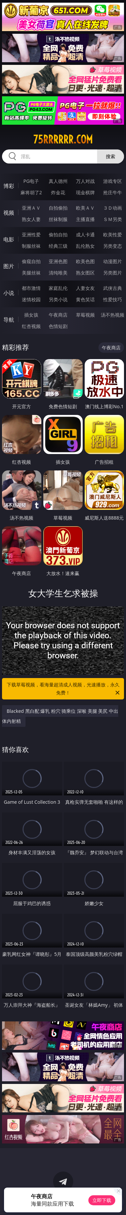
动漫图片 (112, 261)
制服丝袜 (31, 246)
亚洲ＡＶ (31, 208)
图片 (8, 266)
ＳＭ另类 (112, 219)
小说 (8, 293)
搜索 (110, 156)
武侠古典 (112, 288)
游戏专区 (112, 181)
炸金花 (58, 192)
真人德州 (58, 181)
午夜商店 (58, 315)
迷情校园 (31, 299)
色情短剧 (58, 326)
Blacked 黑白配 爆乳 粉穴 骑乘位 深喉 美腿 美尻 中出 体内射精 (60, 716)
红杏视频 (31, 326)
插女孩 (31, 315)
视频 (8, 212)
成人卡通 (85, 234)
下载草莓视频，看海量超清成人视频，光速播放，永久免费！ (64, 689)
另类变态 (112, 246)
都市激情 (31, 288)
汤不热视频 (112, 315)
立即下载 (101, 1200)
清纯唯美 (58, 272)
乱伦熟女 (85, 246)
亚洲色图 (58, 261)
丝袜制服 (58, 219)
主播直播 (85, 219)
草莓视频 (85, 315)
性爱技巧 (112, 299)
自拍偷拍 (58, 208)
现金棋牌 (85, 192)
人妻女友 (85, 288)
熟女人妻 (31, 219)
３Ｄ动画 (112, 208)
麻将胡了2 (31, 192)
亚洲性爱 (31, 234)
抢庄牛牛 (112, 192)
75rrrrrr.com (63, 139)
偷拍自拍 (58, 234)
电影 (8, 239)
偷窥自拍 (31, 261)
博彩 (8, 186)
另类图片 (112, 272)
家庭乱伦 (58, 288)
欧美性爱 (112, 234)
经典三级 (58, 246)
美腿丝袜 (31, 272)
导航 (8, 319)
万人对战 (85, 181)
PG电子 (31, 181)
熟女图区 (85, 272)
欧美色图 (85, 261)
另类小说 (58, 299)
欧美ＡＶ (85, 208)
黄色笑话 (85, 299)
